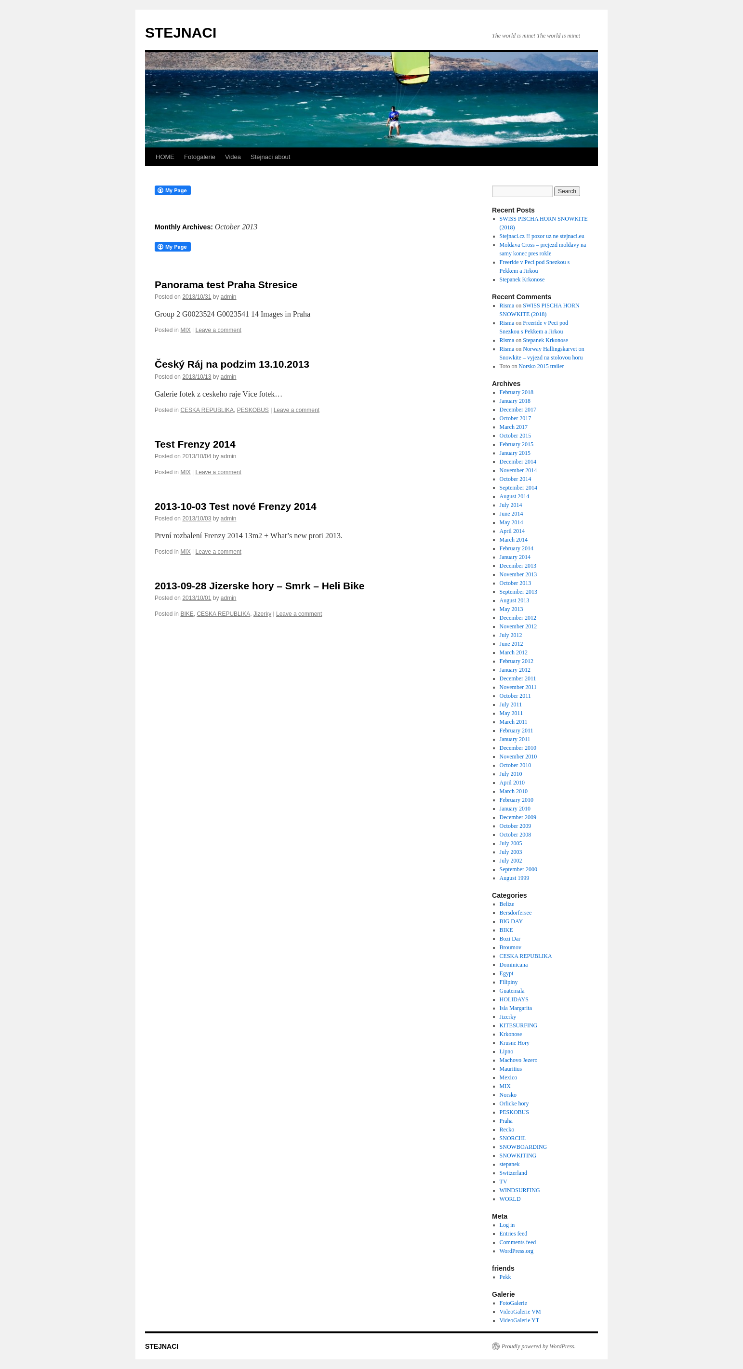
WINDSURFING (520, 1190)
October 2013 (515, 583)
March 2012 (514, 652)
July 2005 (511, 843)
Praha (506, 1120)
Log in (507, 1225)
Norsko (508, 1094)
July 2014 (511, 505)
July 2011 (511, 704)
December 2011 (518, 678)
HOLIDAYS (514, 999)
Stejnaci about (270, 156)
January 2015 (515, 453)
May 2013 (511, 609)
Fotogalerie (199, 156)
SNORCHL (513, 1138)
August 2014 (515, 496)
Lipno (507, 1051)
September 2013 (518, 591)
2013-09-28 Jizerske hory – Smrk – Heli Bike (259, 585)
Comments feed (518, 1242)
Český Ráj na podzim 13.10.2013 (232, 364)
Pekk (505, 1277)
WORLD (510, 1199)
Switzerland (513, 1173)
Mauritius (511, 1068)
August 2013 (515, 600)
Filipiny (509, 982)
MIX (185, 330)
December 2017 (518, 409)
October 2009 (515, 826)
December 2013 (518, 565)
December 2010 (518, 747)
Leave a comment (218, 330)
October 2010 (515, 765)
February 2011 (516, 730)
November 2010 (518, 756)
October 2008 (515, 834)
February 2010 (516, 800)
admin (229, 296)
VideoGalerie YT (519, 1320)
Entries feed (514, 1233)
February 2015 (516, 444)
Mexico (508, 1077)
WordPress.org (516, 1251)
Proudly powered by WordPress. (539, 1346)
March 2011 (514, 721)
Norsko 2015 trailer (541, 366)
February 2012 (516, 661)
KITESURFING (519, 1025)
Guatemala (512, 990)
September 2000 (518, 869)
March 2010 (514, 791)
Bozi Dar (510, 938)
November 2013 (518, 574)
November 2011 (518, 687)
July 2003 (511, 852)
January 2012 (515, 669)
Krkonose (511, 1034)
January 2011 (515, 739)
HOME (165, 156)
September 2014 (518, 487)
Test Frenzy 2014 (195, 444)
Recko (507, 1129)
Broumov (510, 947)
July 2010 (511, 774)
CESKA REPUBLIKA (207, 410)
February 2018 (516, 392)
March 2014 (514, 539)
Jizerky (262, 614)
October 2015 (515, 435)
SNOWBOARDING (523, 1146)
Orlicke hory (514, 1103)
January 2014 (515, 557)
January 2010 (515, 808)
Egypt (507, 973)
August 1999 (515, 878)
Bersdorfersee (516, 912)
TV (503, 1181)
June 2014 (511, 513)
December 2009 (518, 817)
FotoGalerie (513, 1303)
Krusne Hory (515, 1042)
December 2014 (518, 461)
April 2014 (512, 531)
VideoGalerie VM (520, 1311)
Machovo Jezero (519, 1060)
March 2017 (514, 427)
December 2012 (518, 617)
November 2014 (518, 470)
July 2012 (511, 635)
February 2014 (516, 548)
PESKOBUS (253, 410)
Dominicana (514, 964)
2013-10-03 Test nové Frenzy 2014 (236, 506)
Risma (507, 305)
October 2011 (515, 695)
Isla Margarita (516, 1008)
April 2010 (512, 782)
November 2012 (518, 626)
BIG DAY (511, 921)
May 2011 (511, 713)
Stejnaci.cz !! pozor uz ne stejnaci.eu (542, 236)
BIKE (186, 614)
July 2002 (511, 860)
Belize (507, 904)
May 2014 (511, 522)
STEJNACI (180, 32)
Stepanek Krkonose (522, 279)
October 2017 (515, 418)
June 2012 (511, 643)
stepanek (510, 1164)
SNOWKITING (518, 1155)
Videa (233, 156)
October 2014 (515, 479)
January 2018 (515, 401)
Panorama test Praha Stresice (226, 284)
